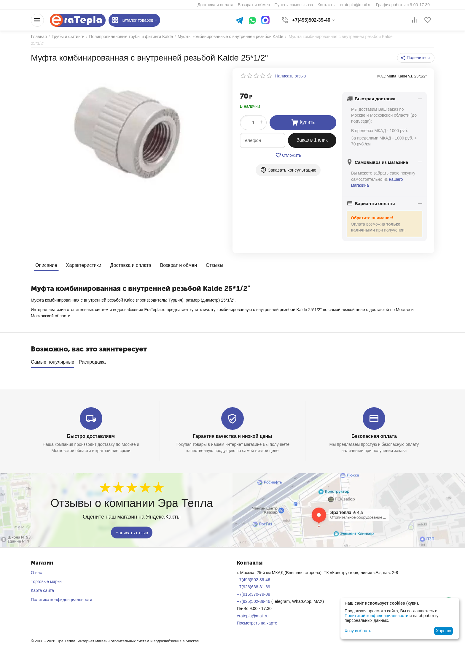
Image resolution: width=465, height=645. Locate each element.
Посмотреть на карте (257, 623)
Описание (46, 264)
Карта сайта (42, 590)
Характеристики (83, 264)
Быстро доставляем (91, 436)
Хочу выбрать (358, 630)
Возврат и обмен (178, 264)
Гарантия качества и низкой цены (232, 436)
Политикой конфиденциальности (376, 615)
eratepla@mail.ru (252, 615)
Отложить (288, 155)
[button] (416, 57)
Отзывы (214, 264)
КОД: (381, 76)
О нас (36, 572)
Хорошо (443, 630)
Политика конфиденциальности (61, 599)
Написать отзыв (131, 532)
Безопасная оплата (374, 436)
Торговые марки (46, 581)
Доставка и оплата (130, 264)
